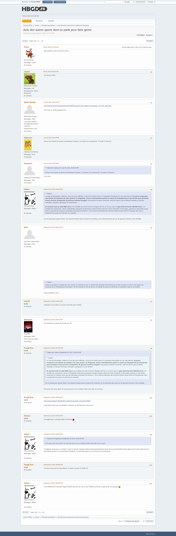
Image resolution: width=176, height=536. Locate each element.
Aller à (120, 521)
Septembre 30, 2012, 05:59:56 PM (53, 434)
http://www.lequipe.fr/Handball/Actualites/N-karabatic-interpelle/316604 (67, 401)
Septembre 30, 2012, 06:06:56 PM (53, 464)
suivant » (149, 35)
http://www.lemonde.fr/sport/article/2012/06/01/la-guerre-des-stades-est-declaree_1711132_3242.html (77, 105)
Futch (26, 47)
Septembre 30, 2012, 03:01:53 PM (53, 347)
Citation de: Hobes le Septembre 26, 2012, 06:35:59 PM (64, 352)
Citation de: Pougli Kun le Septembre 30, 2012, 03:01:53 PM (65, 438)
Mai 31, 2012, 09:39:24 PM (51, 71)
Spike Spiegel (30, 102)
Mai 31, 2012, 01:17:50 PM (51, 47)
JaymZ (27, 71)
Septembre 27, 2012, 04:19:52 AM (53, 301)
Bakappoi (28, 319)
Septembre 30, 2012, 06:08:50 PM (53, 482)
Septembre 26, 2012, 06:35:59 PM (53, 189)
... (40, 41)
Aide (147, 533)
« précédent (140, 35)
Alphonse (28, 137)
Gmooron (28, 163)
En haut (25, 512)
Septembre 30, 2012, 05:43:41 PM (53, 397)
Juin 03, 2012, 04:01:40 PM (51, 137)
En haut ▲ (152, 533)
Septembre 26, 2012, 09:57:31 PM (53, 227)
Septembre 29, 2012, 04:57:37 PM (53, 319)
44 (42, 41)
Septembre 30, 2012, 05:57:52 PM (53, 415)
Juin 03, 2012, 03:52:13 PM (51, 102)
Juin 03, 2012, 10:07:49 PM (51, 163)
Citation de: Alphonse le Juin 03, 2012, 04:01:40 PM (63, 167)
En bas (25, 41)
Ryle (26, 227)
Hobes (27, 189)
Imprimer (150, 41)
